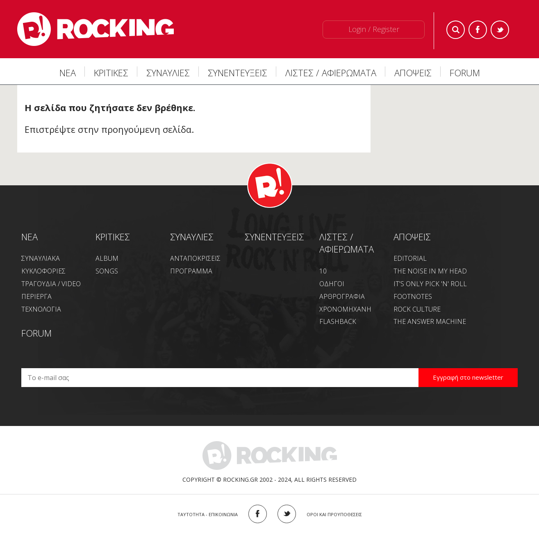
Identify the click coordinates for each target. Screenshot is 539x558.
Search (455, 29)
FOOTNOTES (412, 296)
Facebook (477, 29)
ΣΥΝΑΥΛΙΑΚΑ (40, 258)
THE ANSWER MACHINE (429, 321)
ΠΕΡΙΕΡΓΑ (36, 296)
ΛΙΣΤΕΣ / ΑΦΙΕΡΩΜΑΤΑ (330, 72)
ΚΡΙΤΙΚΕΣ (111, 72)
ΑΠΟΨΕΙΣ (413, 72)
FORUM (465, 72)
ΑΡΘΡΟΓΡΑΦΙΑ (342, 296)
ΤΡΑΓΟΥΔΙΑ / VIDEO (51, 283)
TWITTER (286, 514)
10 (323, 271)
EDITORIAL (410, 258)
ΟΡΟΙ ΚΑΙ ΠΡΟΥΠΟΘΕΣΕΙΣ (334, 514)
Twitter (500, 29)
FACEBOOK (257, 514)
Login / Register (373, 29)
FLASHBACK (337, 321)
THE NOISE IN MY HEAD (430, 271)
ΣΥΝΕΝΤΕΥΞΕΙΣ (237, 72)
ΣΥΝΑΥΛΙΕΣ (168, 72)
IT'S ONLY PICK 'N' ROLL (430, 283)
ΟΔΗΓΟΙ (331, 283)
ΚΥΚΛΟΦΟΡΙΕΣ (43, 271)
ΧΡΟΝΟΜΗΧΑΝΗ (345, 309)
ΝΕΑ (67, 72)
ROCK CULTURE (417, 309)
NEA (29, 236)
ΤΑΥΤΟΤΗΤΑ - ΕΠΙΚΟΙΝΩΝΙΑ (207, 514)
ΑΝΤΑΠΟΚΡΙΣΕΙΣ (195, 258)
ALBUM (107, 258)
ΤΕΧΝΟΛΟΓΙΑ (41, 309)
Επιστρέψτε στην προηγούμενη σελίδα (108, 129)
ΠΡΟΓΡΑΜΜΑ (191, 271)
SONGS (107, 271)
